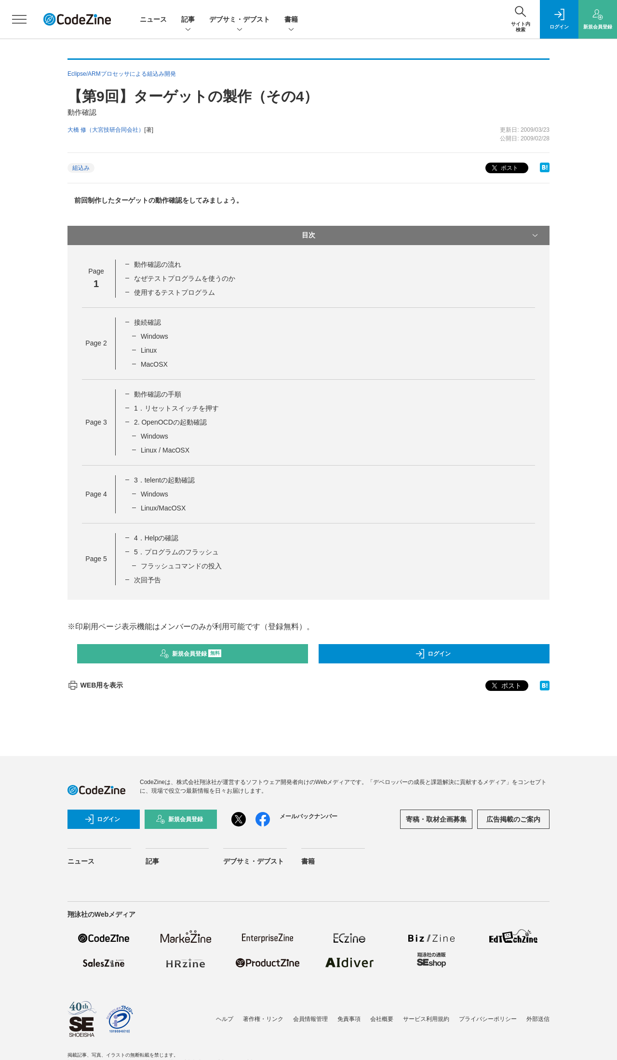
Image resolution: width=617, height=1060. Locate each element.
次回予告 (147, 580)
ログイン (433, 654)
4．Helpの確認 (156, 538)
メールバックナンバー (308, 816)
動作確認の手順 (157, 394)
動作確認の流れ (157, 264)
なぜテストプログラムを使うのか (184, 278)
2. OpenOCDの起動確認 (170, 422)
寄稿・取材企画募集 (436, 819)
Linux (149, 350)
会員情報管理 (310, 1019)
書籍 (291, 20)
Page (96, 343)
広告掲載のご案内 (513, 819)
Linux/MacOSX (163, 508)
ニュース (153, 19)
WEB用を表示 (95, 685)
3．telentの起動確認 (164, 480)
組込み (81, 168)
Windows (154, 336)
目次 (421, 235)
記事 (188, 20)
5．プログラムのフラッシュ (176, 552)
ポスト (504, 168)
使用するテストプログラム (174, 292)
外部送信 (538, 1019)
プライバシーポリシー (488, 1019)
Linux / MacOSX (165, 450)
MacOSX (154, 364)
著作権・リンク (263, 1019)
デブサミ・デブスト (239, 20)
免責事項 (349, 1019)
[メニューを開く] (19, 19)
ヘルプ (224, 1019)
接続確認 (147, 322)
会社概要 (381, 1019)
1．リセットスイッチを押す (176, 408)
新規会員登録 (191, 654)
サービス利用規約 (426, 1019)
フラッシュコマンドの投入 (181, 566)
